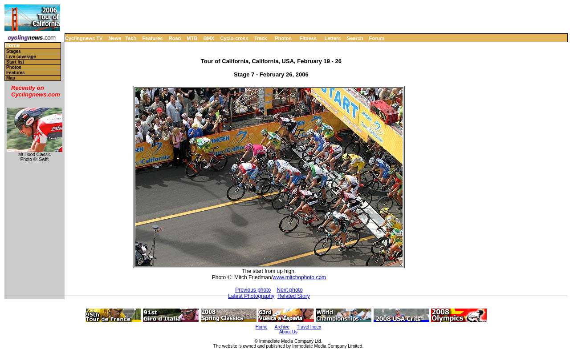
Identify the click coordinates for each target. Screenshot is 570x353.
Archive (282, 327)
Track (260, 38)
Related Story (293, 296)
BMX (209, 38)
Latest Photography (251, 296)
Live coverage (21, 56)
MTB (192, 38)
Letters (333, 38)
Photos (283, 38)
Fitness (308, 38)
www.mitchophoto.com (299, 277)
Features (152, 38)
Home (12, 45)
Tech (130, 38)
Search (355, 38)
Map (10, 78)
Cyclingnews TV (83, 38)
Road (175, 38)
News (115, 38)
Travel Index (309, 327)
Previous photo (253, 290)
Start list (15, 62)
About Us (288, 331)
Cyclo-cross (234, 38)
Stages (13, 51)
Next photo (290, 290)
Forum (376, 38)
